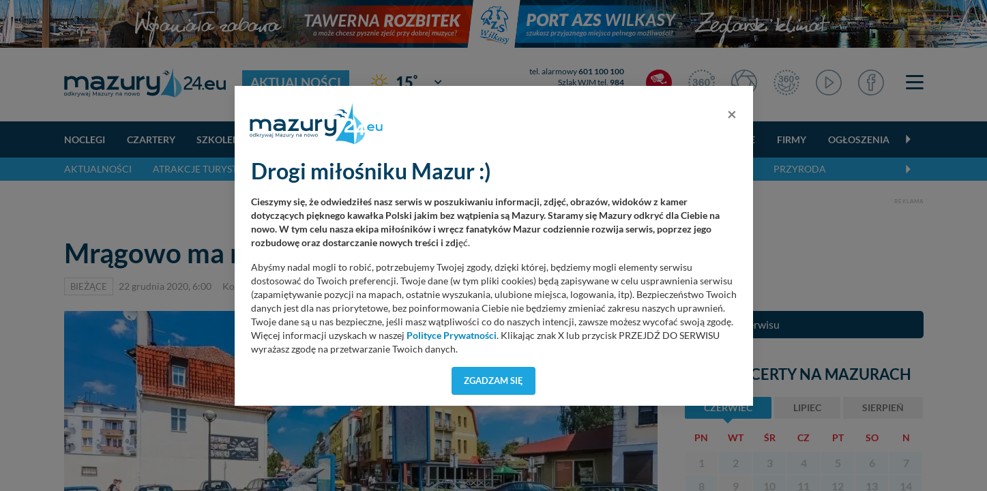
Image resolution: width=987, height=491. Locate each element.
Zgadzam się (493, 380)
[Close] (732, 114)
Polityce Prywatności (452, 335)
